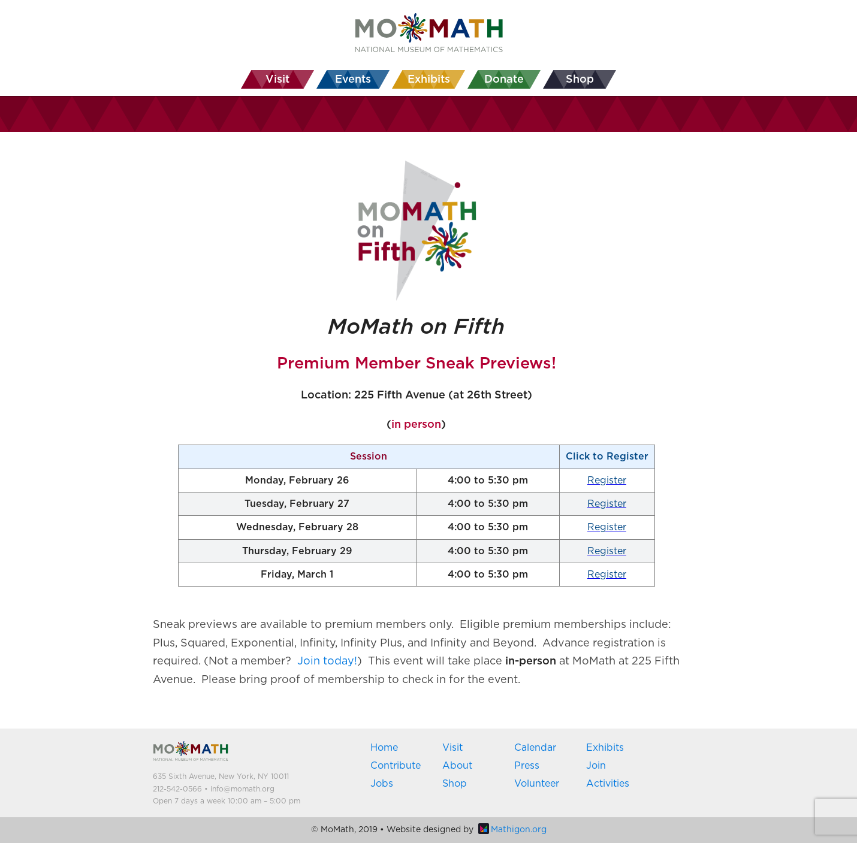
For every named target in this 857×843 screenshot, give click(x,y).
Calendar (535, 748)
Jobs (381, 783)
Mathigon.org (512, 830)
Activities (607, 783)
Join (596, 766)
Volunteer (536, 783)
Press (526, 766)
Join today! (327, 661)
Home (384, 748)
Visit (452, 748)
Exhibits (605, 748)
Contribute (395, 766)
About (457, 766)
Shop (454, 783)
